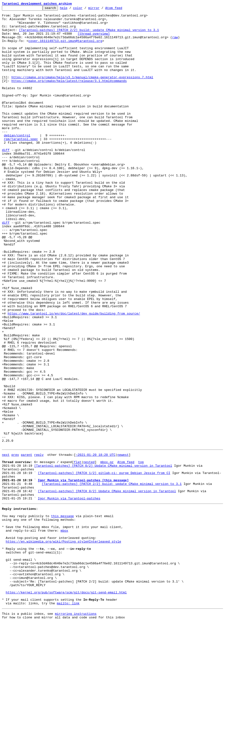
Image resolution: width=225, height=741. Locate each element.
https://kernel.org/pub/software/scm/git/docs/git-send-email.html (66, 707)
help (71, 9)
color (85, 9)
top (141, 552)
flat (77, 552)
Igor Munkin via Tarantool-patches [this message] (83, 574)
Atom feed (121, 9)
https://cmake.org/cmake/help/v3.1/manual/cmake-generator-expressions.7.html (82, 91)
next (5, 543)
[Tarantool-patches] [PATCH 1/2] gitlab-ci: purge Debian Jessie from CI (104, 565)
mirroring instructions (75, 731)
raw (175, 43)
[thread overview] (94, 39)
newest (123, 543)
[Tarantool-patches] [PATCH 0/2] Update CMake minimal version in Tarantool (103, 556)
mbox (64, 633)
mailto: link (68, 720)
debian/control (17, 161)
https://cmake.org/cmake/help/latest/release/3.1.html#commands (69, 96)
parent (26, 543)
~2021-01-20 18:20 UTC (95, 543)
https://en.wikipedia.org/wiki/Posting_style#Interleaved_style (63, 646)
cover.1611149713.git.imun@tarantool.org (65, 48)
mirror (101, 9)
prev (15, 543)
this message (62, 615)
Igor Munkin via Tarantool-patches (69, 595)
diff (5, 179)
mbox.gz (107, 552)
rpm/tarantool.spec (21, 166)
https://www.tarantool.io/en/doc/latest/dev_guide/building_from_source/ (74, 375)
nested (89, 552)
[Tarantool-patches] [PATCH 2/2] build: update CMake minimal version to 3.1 (89, 35)
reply (39, 543)
